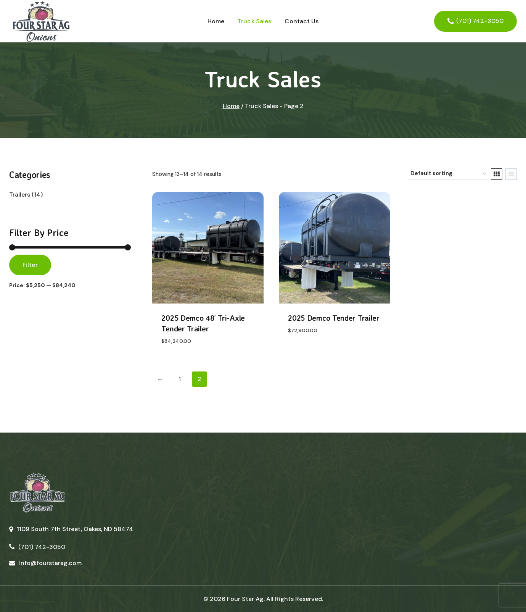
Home (216, 21)
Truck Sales (254, 21)
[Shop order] (448, 173)
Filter (30, 265)
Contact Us (301, 21)
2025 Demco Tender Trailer (334, 318)
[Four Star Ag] (40, 21)
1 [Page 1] (180, 379)
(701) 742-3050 (479, 21)
